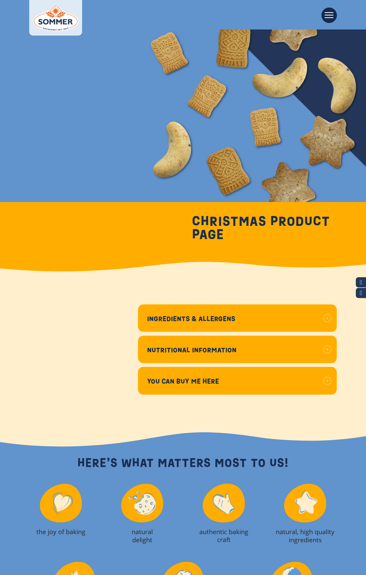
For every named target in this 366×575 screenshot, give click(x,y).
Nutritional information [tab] (239, 350)
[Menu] (327, 14)
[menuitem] (327, 14)
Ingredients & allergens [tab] (239, 318)
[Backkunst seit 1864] (55, 18)
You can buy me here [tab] (239, 381)
